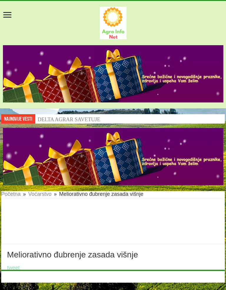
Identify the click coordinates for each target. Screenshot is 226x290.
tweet (13, 268)
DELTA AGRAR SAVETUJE (69, 119)
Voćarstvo (39, 194)
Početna (11, 194)
